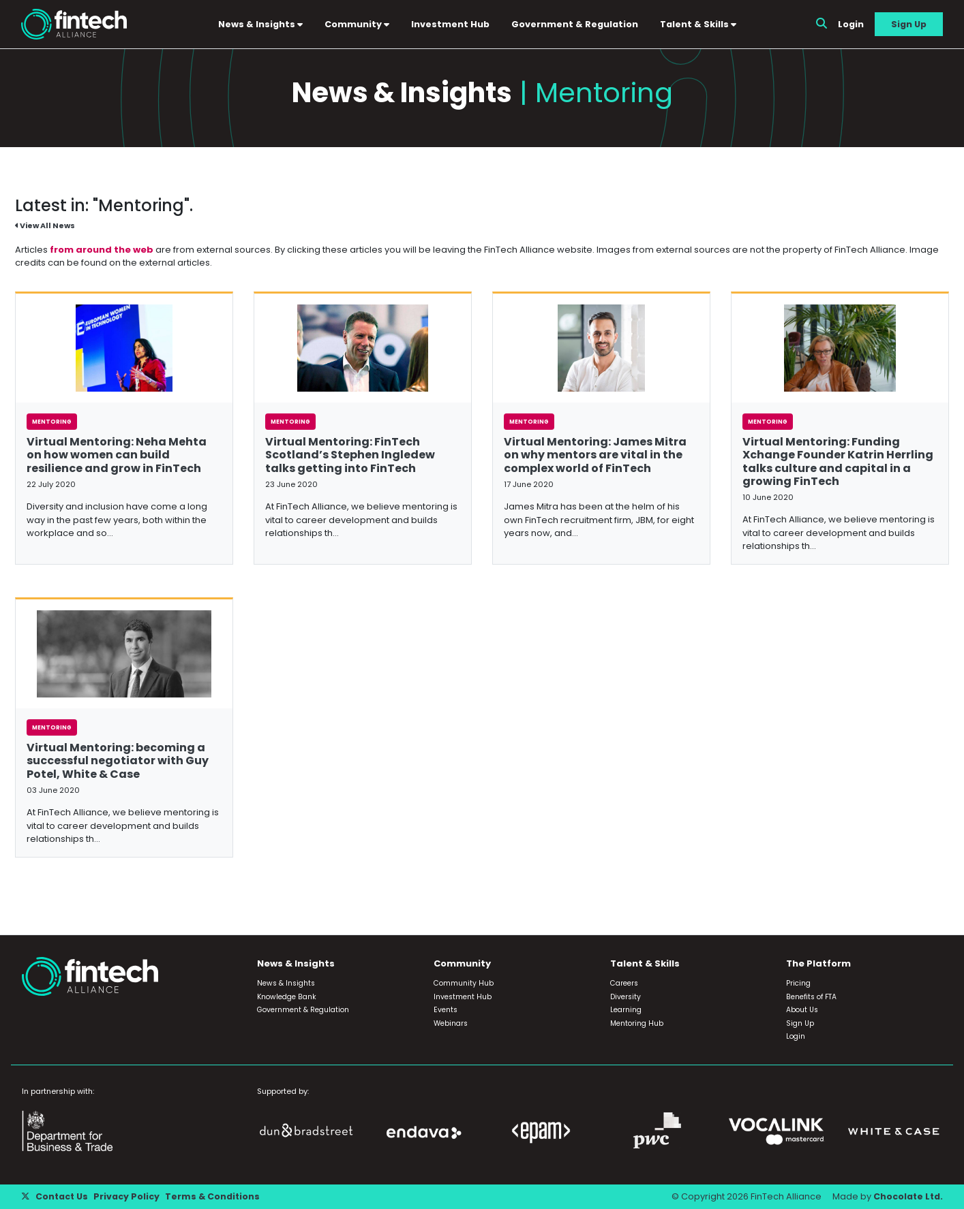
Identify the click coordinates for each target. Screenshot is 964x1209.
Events (445, 1010)
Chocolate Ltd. (907, 1197)
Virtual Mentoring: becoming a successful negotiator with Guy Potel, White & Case (118, 762)
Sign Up (909, 24)
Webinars (451, 1024)
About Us (802, 1010)
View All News (46, 227)
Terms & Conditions (214, 1197)
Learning (626, 1010)
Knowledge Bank (286, 997)
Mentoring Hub (636, 1024)
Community (358, 24)
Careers (624, 984)
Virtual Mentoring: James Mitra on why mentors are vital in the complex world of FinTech (595, 456)
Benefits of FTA (811, 997)
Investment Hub (451, 24)
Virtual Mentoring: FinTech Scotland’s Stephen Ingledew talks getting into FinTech (350, 456)
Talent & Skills (699, 24)
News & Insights (262, 24)
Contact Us (62, 1197)
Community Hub (464, 984)
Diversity (625, 997)
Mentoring (52, 423)
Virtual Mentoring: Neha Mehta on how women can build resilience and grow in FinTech (117, 456)
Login (851, 24)
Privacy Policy (128, 1197)
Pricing (798, 984)
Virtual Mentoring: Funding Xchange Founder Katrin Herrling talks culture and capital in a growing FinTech (837, 462)
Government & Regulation (576, 24)
